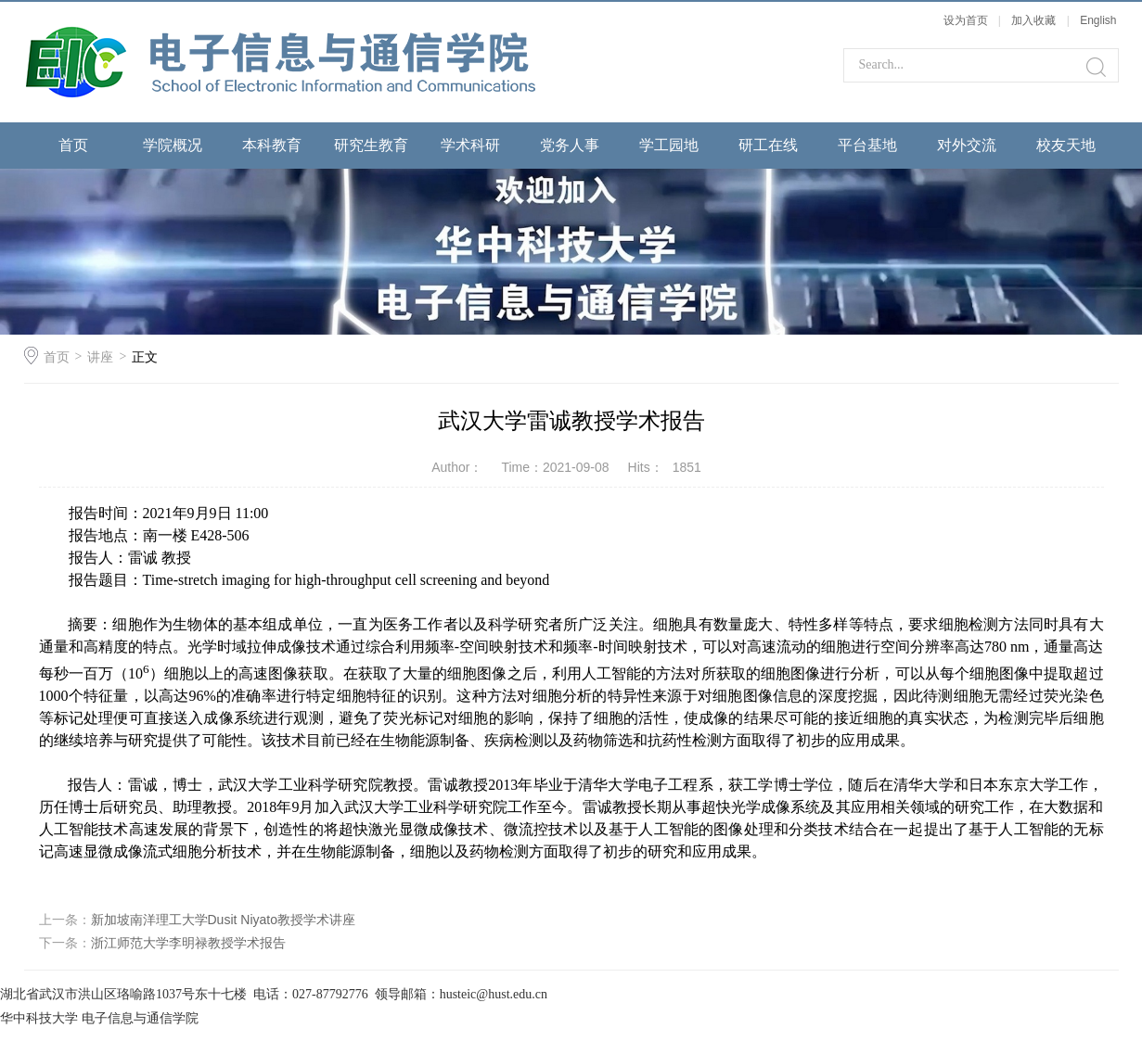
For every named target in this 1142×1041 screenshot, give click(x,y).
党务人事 (569, 145)
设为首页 (965, 20)
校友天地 (1066, 145)
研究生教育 (371, 145)
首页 (73, 145)
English (1098, 20)
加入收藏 (1033, 20)
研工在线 (768, 145)
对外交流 (966, 145)
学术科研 (470, 145)
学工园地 (669, 145)
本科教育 (272, 145)
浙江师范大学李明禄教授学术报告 (188, 942)
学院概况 (172, 145)
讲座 (100, 356)
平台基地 (867, 145)
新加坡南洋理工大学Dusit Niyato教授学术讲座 (223, 919)
